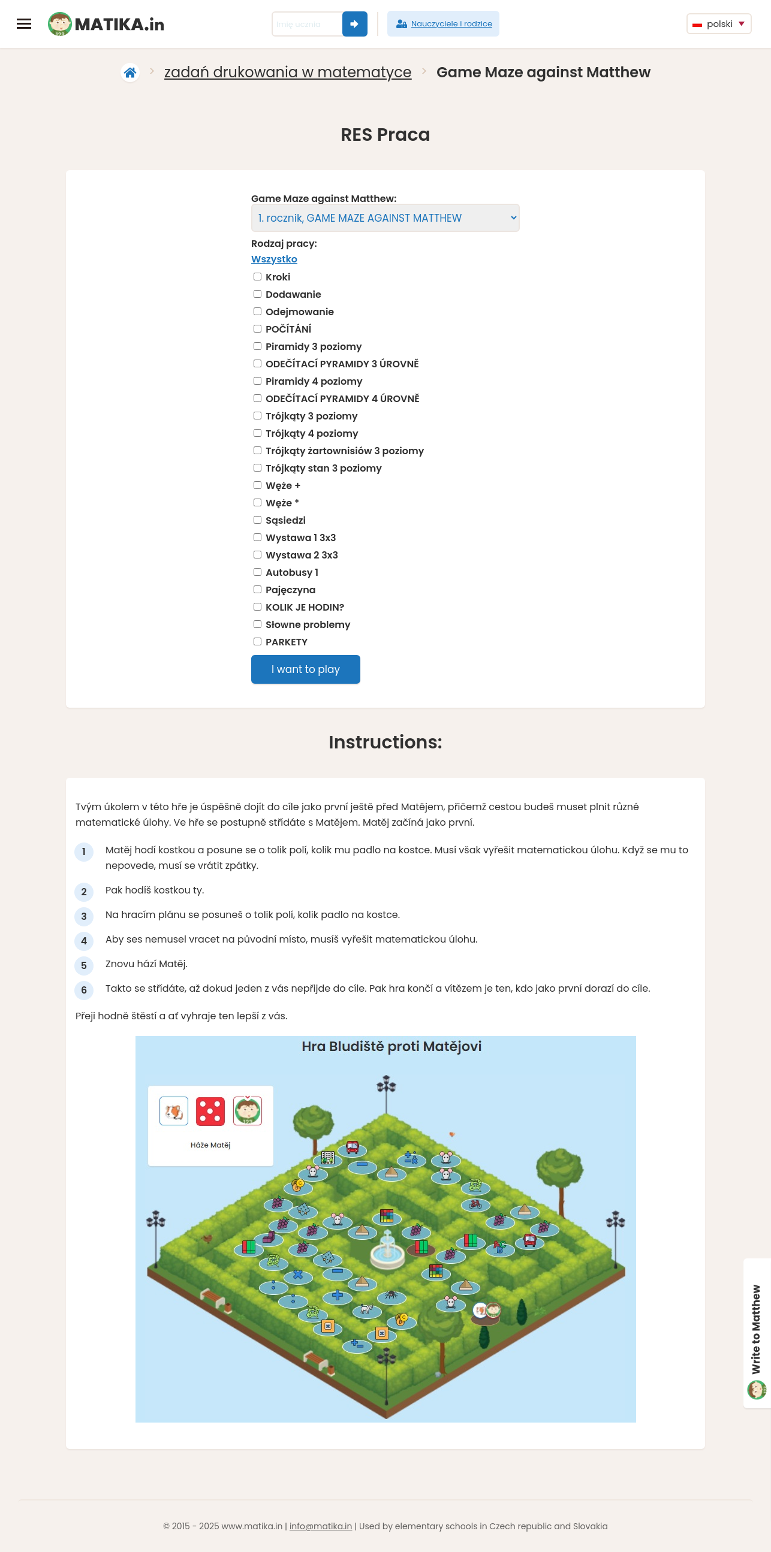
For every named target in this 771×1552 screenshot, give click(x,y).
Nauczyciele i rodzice (443, 24)
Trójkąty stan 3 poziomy (324, 468)
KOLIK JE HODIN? (305, 607)
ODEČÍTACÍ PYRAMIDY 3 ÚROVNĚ (342, 364)
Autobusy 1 (292, 573)
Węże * (282, 503)
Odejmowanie (300, 312)
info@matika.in (321, 1526)
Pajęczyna (290, 590)
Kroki (278, 277)
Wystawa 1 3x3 (301, 538)
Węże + (283, 486)
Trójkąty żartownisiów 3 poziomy (345, 451)
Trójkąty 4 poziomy (312, 434)
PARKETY (287, 642)
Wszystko (274, 259)
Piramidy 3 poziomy (314, 347)
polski (712, 23)
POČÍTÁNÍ (288, 329)
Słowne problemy (308, 625)
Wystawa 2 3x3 (302, 555)
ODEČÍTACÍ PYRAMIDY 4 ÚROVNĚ (342, 399)
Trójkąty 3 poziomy (312, 416)
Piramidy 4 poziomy (314, 382)
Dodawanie (293, 295)
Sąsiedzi (286, 521)
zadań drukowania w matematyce (288, 72)
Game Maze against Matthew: (323, 199)
